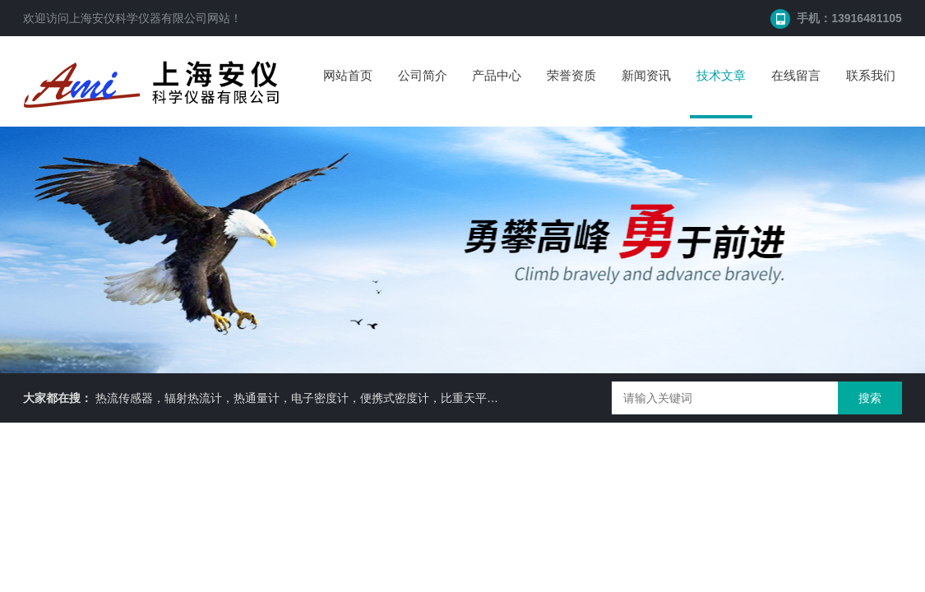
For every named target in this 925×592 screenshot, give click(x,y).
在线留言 (796, 75)
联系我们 (870, 75)
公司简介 (422, 75)
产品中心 (496, 75)
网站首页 (347, 75)
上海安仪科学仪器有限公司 (138, 18)
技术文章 (721, 75)
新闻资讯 (646, 75)
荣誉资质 (571, 75)
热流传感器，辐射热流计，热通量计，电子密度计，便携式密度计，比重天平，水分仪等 (319, 398)
